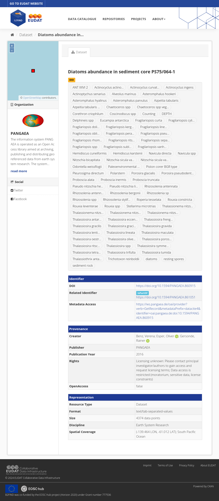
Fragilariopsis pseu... (155, 133)
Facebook (19, 199)
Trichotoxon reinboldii (123, 259)
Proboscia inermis (113, 179)
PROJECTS (138, 19)
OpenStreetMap (32, 98)
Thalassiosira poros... (157, 239)
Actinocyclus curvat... (144, 87)
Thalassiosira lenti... (86, 232)
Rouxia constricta (180, 199)
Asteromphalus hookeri (159, 94)
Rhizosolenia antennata (160, 186)
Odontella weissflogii (87, 166)
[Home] (12, 34)
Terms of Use (165, 465)
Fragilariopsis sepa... (155, 140)
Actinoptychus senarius (89, 94)
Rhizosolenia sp (158, 193)
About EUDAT (208, 465)
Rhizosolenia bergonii (125, 193)
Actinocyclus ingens (179, 87)
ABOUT (158, 19)
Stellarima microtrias (141, 206)
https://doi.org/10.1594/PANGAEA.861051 (166, 297)
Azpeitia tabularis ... (86, 107)
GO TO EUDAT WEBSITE (26, 3)
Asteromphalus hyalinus (90, 100)
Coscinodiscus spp (123, 114)
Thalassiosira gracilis (87, 226)
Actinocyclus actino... (109, 87)
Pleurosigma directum (88, 173)
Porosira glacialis (143, 173)
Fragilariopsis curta (148, 120)
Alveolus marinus (124, 94)
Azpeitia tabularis (166, 100)
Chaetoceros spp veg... (153, 107)
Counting (148, 114)
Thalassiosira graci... (122, 226)
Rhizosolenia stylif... (116, 199)
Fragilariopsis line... (153, 127)
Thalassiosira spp (118, 246)
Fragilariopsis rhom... (87, 140)
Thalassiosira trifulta (121, 252)
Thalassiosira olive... (122, 239)
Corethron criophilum (88, 114)
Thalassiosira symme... (153, 246)
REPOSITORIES (114, 19)
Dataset (25, 34)
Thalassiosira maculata (157, 232)
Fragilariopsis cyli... (182, 120)
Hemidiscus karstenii (127, 153)
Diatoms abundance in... (61, 34)
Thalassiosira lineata (120, 232)
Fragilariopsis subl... (117, 147)
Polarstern (117, 173)
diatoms (151, 259)
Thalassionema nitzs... (177, 206)
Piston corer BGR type (161, 166)
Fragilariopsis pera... (120, 133)
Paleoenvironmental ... (124, 166)
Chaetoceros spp (118, 107)
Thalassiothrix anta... (87, 259)
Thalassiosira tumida (156, 252)
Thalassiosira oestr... (87, 239)
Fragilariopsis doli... (86, 127)
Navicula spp (187, 153)
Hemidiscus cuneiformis (90, 153)
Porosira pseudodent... (177, 173)
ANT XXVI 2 (80, 87)
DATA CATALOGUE (82, 19)
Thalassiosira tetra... (87, 252)
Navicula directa (160, 153)
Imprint (147, 465)
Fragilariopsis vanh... (152, 147)
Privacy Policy (186, 465)
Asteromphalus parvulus (130, 100)
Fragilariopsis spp (85, 147)
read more (19, 171)
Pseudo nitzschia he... (88, 186)
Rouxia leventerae (85, 206)
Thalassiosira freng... (158, 219)
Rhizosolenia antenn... (88, 193)
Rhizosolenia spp (85, 199)
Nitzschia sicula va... (120, 160)
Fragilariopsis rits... (122, 140)
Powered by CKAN (203, 486)
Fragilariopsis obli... (86, 133)
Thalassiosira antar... (87, 219)
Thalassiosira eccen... (123, 219)
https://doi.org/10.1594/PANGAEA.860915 (166, 286)
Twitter (17, 190)
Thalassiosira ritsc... (86, 246)
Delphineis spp (83, 120)
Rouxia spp (112, 206)
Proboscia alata (83, 179)
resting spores (174, 259)
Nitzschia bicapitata (86, 160)
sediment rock (83, 265)
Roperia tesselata (149, 199)
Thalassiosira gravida (157, 226)
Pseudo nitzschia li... (124, 186)
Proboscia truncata (146, 179)
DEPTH (167, 114)
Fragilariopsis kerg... (120, 127)
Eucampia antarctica (114, 120)
